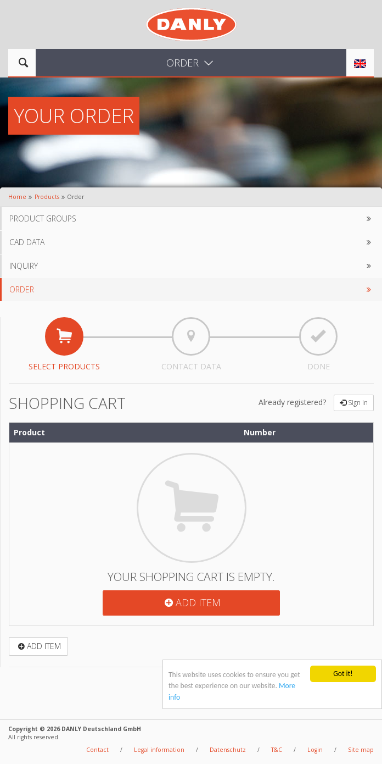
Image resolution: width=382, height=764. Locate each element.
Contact (97, 750)
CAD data (191, 242)
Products (47, 197)
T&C (276, 750)
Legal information (159, 750)
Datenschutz (228, 750)
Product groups (191, 218)
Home (17, 197)
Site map (361, 750)
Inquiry (191, 266)
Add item (191, 602)
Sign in (354, 402)
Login (315, 750)
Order (191, 289)
